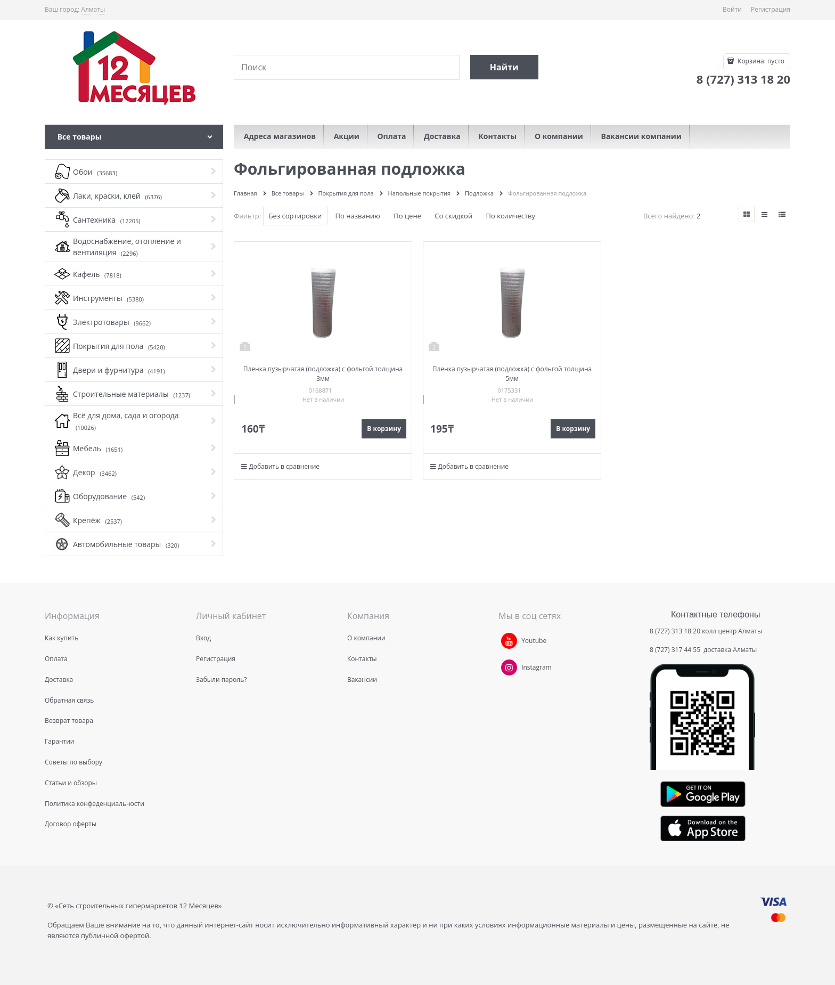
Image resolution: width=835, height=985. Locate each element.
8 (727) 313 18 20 (675, 631)
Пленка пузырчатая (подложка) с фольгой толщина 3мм (323, 373)
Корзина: (760, 61)
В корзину (384, 428)
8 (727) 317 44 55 (676, 649)
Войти (732, 9)
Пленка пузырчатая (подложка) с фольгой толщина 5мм (512, 373)
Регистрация (770, 9)
